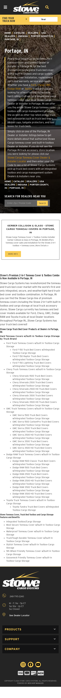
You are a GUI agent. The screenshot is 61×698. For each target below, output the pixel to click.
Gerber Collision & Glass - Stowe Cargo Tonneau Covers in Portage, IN (30, 229)
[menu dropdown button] (5, 7)
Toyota (28, 88)
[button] (30, 629)
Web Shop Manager (35, 683)
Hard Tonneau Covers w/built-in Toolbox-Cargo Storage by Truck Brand (30, 337)
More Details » (42, 245)
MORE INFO (13, 254)
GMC (48, 85)
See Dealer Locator (16, 615)
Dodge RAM (14, 88)
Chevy (40, 85)
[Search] (47, 7)
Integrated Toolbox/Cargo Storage (23, 521)
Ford (33, 85)
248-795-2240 (13, 596)
